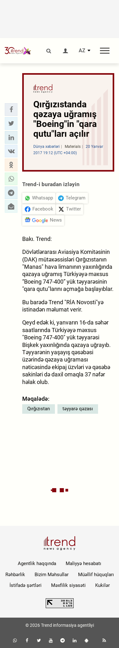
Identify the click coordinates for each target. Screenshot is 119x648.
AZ (82, 50)
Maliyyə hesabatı (83, 563)
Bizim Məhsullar (52, 574)
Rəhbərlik (15, 574)
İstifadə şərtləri (26, 585)
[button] (11, 109)
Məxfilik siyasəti (68, 585)
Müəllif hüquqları (96, 574)
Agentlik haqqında (37, 563)
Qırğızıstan (38, 409)
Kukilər (102, 585)
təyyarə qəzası (78, 409)
